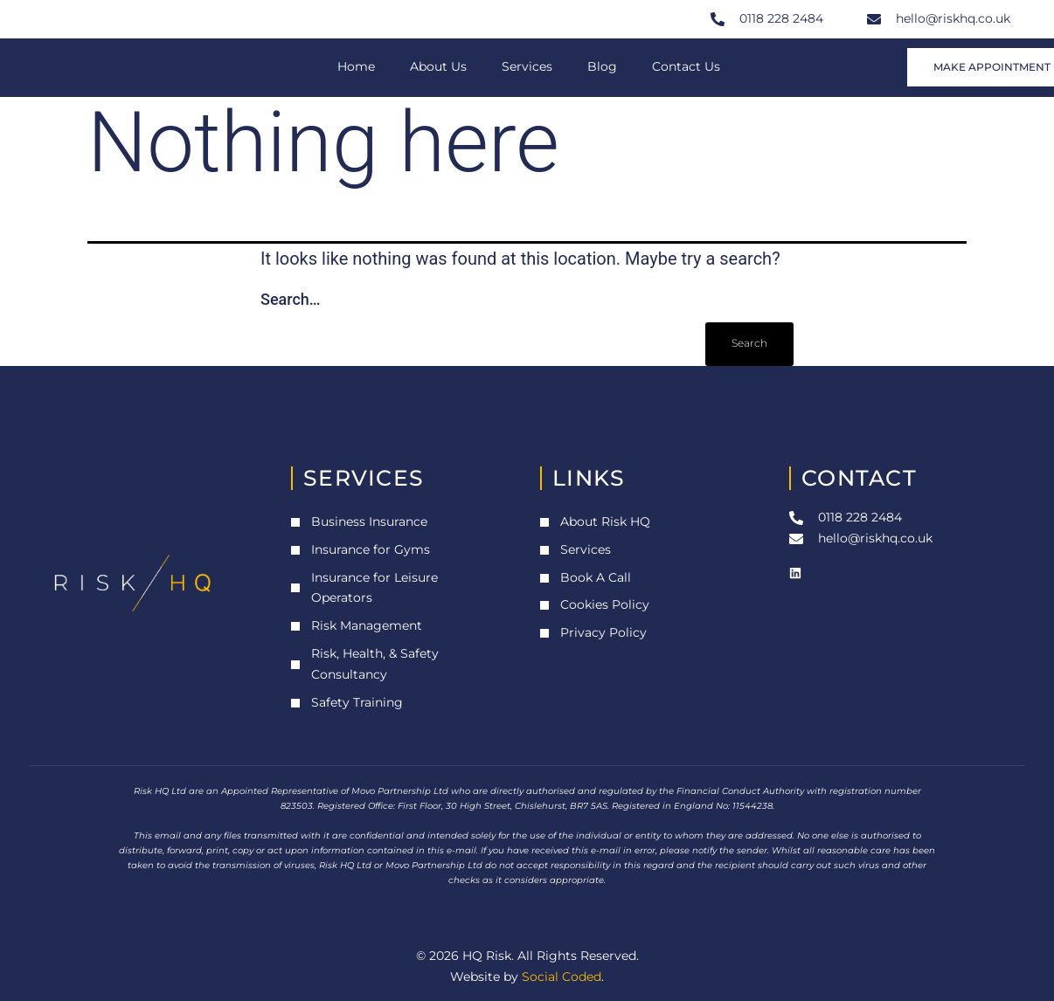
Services (527, 66)
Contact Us (686, 66)
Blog (602, 66)
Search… (290, 299)
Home (356, 66)
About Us (438, 66)
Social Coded (561, 976)
